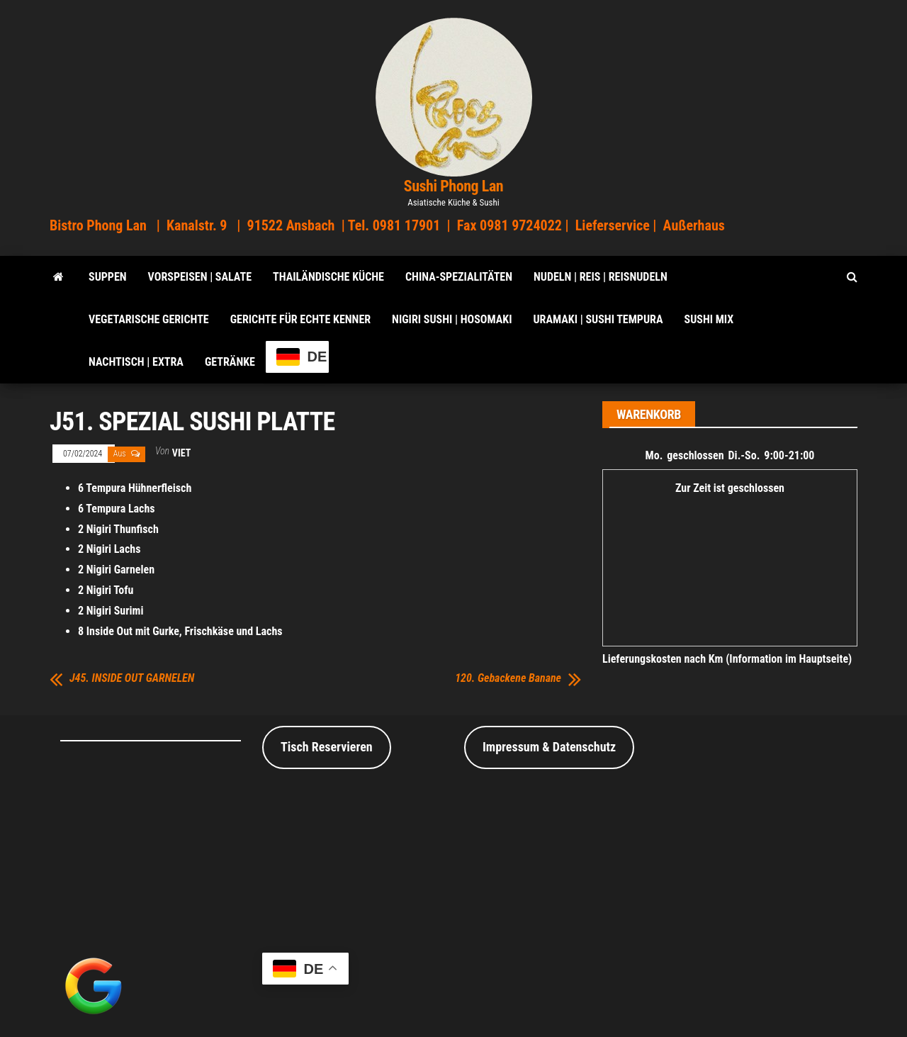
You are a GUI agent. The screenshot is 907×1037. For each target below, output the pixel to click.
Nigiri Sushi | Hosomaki (452, 319)
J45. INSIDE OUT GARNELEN (131, 678)
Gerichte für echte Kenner (300, 319)
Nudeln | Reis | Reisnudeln (600, 277)
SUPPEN (108, 277)
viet (181, 453)
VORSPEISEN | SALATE (200, 277)
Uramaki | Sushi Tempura (598, 319)
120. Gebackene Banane (508, 678)
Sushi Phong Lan (454, 186)
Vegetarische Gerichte (149, 319)
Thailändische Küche (328, 277)
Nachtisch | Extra (136, 362)
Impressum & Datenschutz (549, 746)
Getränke (230, 362)
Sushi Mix (709, 319)
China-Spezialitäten (458, 277)
